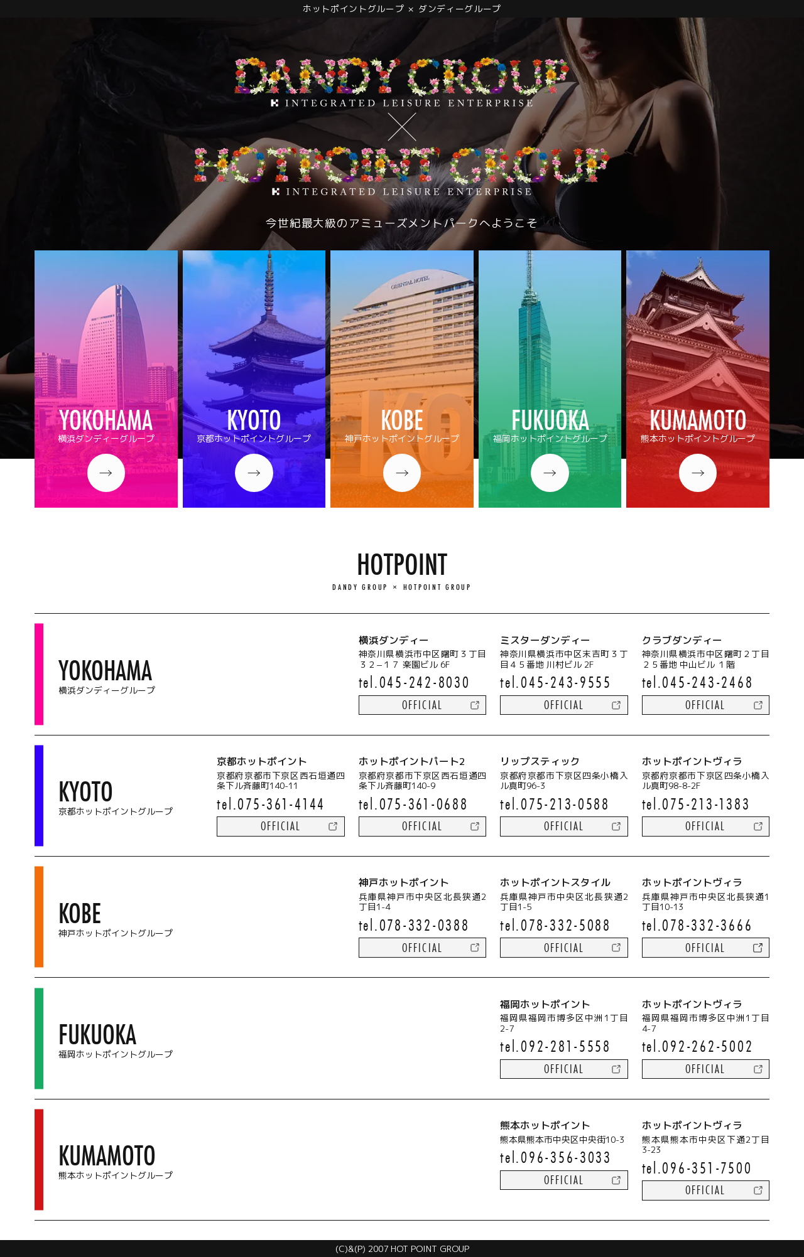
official (422, 705)
